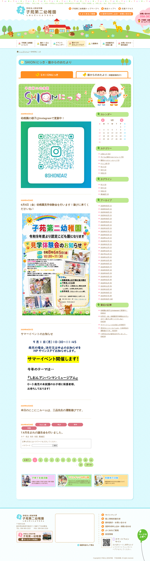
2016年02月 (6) (106, 280)
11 (91, 460)
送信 (55, 445)
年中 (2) (103, 170)
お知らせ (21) (106, 154)
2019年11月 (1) (106, 238)
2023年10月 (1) (106, 225)
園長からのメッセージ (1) (110, 160)
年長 (29, 428)
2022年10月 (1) (106, 228)
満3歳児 (42, 436)
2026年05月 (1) (106, 206)
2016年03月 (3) (106, 276)
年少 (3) (103, 185)
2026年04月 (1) (106, 209)
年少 (59, 425)
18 (81, 465)
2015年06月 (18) (107, 299)
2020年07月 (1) (106, 231)
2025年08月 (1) (106, 212)
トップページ (24, 52)
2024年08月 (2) (106, 219)
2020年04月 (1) (106, 235)
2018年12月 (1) (106, 247)
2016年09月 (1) (106, 264)
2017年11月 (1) (106, 254)
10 (85, 460)
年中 (75, 425)
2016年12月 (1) (106, 257)
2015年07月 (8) (106, 296)
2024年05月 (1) (106, 222)
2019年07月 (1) (106, 241)
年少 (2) (103, 167)
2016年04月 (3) (106, 273)
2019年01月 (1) (106, 244)
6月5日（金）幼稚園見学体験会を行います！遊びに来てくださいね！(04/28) (115, 319)
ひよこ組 (43, 425)
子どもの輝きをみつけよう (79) (112, 157)
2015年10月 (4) (106, 289)
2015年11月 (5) (106, 286)
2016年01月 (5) (106, 283)
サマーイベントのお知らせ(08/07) (113, 325)
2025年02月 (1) (106, 215)
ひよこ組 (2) (105, 163)
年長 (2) (103, 173)
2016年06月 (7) (106, 267)
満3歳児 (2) (105, 194)
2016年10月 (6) (106, 260)
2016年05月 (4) (106, 270)
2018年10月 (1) (106, 251)
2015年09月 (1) (106, 293)
